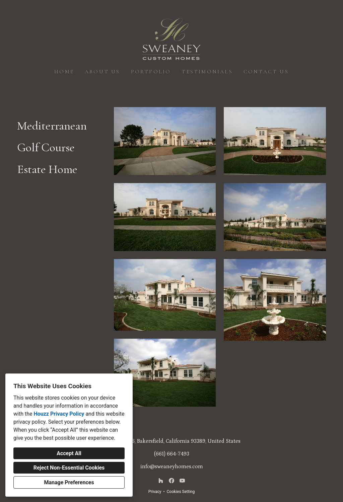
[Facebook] (171, 480)
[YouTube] (182, 480)
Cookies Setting (181, 491)
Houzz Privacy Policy (58, 414)
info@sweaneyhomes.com (171, 467)
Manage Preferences (69, 482)
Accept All (69, 453)
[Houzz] (160, 480)
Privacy (154, 491)
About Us (102, 71)
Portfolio (151, 71)
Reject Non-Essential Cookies (69, 468)
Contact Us (266, 71)
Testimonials (207, 71)
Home (64, 71)
